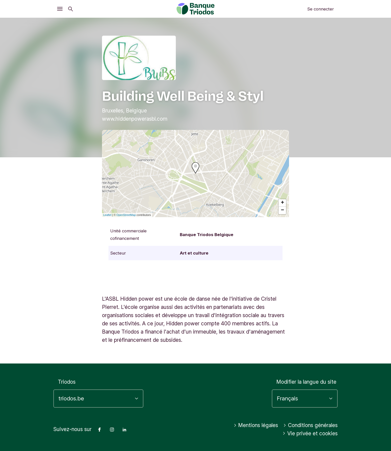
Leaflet (107, 214)
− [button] (282, 210)
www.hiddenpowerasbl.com (134, 119)
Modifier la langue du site (306, 382)
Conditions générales (310, 425)
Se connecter (320, 8)
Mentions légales (256, 425)
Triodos (67, 382)
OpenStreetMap (126, 214)
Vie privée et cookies (310, 433)
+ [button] (282, 203)
